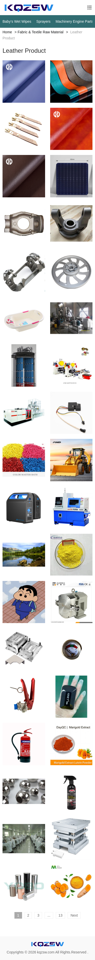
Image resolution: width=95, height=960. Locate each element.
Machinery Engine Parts (74, 21)
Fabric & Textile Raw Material (40, 32)
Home (7, 32)
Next (74, 915)
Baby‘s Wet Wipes (17, 21)
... (48, 915)
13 (61, 915)
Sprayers (43, 21)
